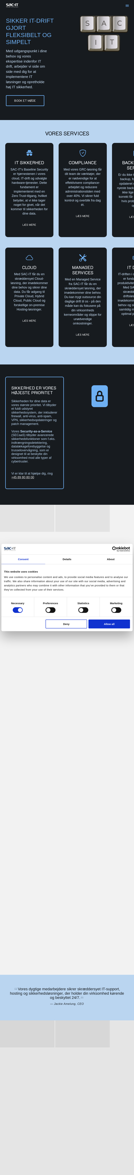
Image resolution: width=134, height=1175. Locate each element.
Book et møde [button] (25, 100)
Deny (66, 624)
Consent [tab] (23, 559)
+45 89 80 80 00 (22, 477)
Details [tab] (67, 559)
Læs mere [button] (29, 224)
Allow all (109, 624)
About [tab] (111, 559)
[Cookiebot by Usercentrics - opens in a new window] (114, 549)
